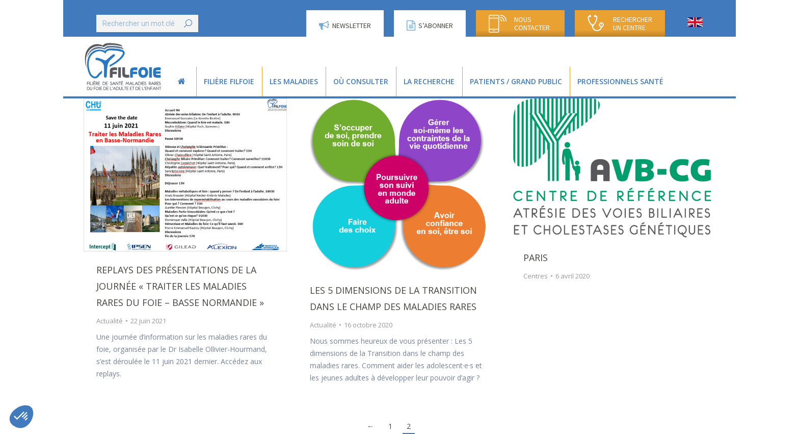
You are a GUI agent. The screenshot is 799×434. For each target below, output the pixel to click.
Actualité (109, 320)
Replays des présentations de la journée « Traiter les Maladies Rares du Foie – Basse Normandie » (180, 286)
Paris (535, 257)
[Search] (147, 23)
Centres (535, 275)
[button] (21, 416)
